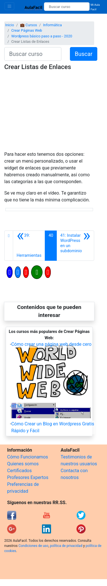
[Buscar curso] (66, 6)
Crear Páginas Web (26, 30)
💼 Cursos (28, 25)
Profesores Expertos (27, 477)
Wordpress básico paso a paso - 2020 (41, 36)
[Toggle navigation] (9, 6)
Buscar (83, 53)
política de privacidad (66, 546)
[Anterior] (29, 246)
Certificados (19, 470)
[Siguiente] (75, 246)
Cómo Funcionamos (27, 457)
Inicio (9, 25)
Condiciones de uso (34, 546)
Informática (52, 25)
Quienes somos (23, 463)
